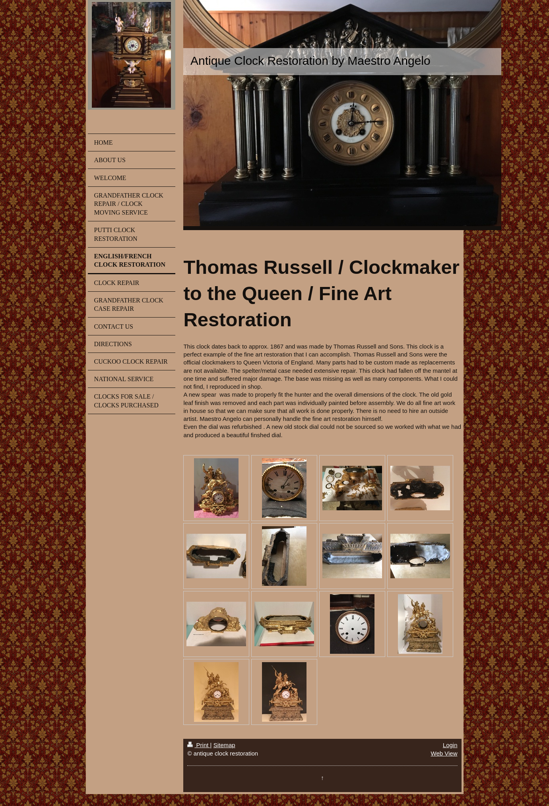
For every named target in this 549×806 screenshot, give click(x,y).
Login (450, 745)
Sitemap (224, 745)
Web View (444, 753)
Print (198, 745)
